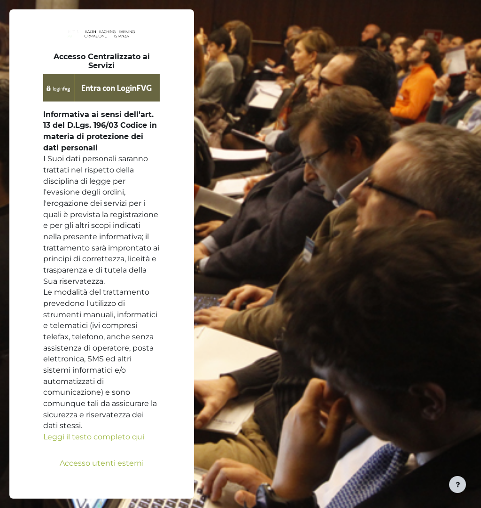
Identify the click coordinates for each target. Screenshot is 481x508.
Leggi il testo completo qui (93, 436)
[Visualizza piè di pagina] (457, 484)
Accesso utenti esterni (102, 463)
